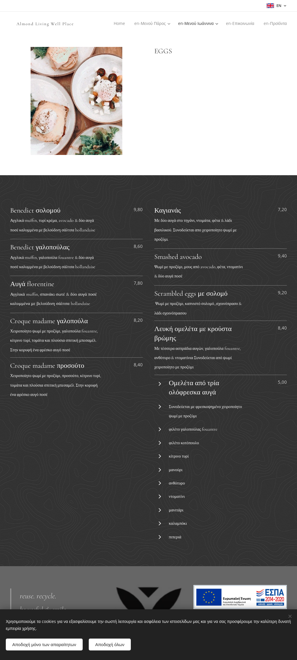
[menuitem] (124, 23)
